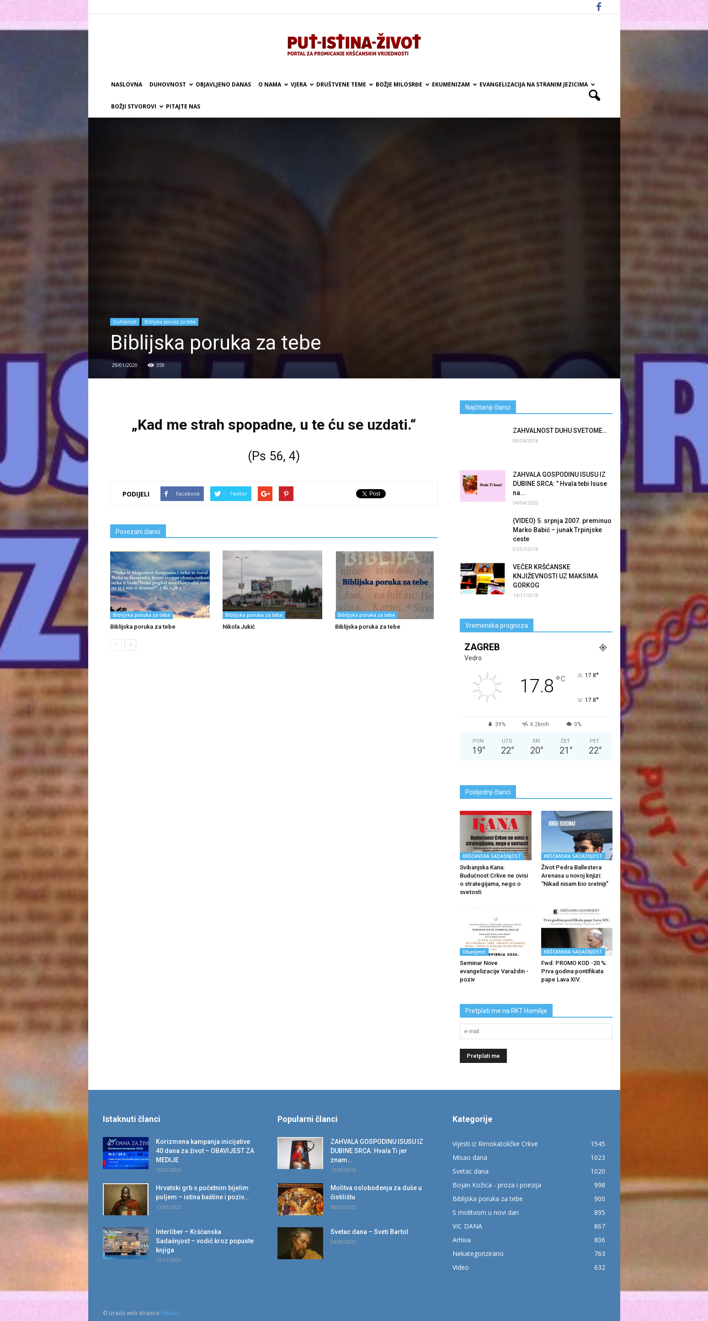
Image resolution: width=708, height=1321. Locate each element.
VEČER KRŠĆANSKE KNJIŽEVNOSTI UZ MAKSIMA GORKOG (555, 576)
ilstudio (170, 1313)
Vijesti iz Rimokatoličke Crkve (495, 1143)
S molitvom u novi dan (485, 1212)
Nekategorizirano (478, 1253)
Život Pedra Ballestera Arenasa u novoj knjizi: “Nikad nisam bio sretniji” (574, 875)
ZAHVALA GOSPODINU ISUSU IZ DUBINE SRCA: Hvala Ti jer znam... (376, 1151)
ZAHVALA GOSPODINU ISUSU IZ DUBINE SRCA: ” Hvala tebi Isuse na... (560, 483)
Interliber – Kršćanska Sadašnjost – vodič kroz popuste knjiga (205, 1241)
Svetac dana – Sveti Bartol (369, 1231)
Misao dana (469, 1157)
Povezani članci (138, 531)
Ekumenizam (454, 84)
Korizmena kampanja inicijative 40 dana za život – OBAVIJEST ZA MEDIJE (205, 1151)
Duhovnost (170, 84)
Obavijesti (474, 952)
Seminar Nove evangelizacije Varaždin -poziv (494, 971)
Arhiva (461, 1239)
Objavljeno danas (223, 84)
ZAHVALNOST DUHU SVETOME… (560, 430)
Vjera (302, 84)
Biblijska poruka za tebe (170, 321)
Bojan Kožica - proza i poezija (496, 1185)
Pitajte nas (183, 106)
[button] (595, 96)
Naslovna (126, 84)
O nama (272, 84)
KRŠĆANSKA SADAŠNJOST (492, 856)
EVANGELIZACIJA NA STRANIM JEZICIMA (536, 84)
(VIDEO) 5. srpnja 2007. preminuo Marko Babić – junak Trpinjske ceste (562, 530)
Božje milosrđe (402, 84)
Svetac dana (470, 1171)
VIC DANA (467, 1226)
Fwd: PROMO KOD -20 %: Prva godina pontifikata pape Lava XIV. (574, 971)
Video (460, 1267)
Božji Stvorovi (136, 106)
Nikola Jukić (239, 626)
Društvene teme (344, 84)
